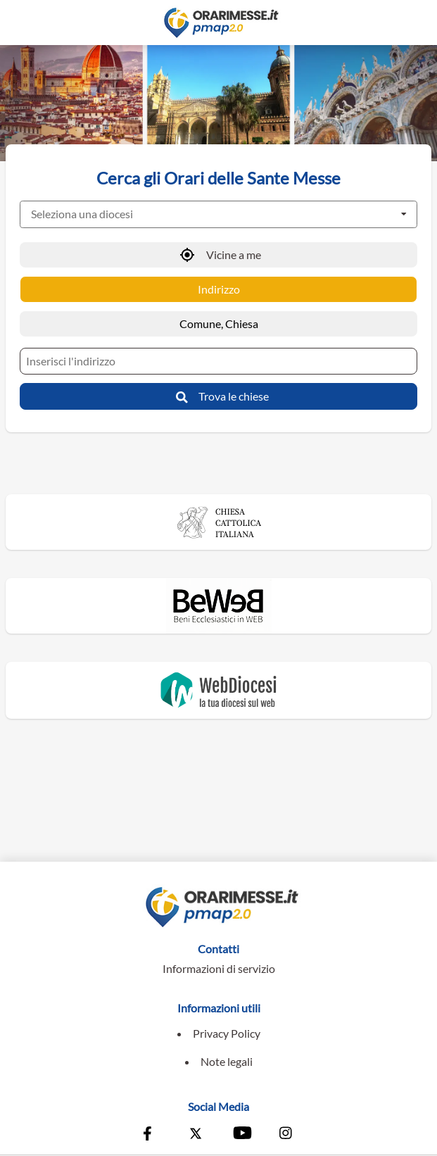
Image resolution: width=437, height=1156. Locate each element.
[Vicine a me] (218, 255)
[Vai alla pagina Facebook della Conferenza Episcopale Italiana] (150, 1134)
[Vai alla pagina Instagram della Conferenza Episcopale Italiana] (286, 1134)
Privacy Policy (226, 1033)
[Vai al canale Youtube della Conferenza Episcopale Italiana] (241, 1134)
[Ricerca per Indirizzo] (218, 289)
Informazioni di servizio (219, 968)
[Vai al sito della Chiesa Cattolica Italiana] (219, 522)
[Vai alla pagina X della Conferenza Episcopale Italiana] (195, 1134)
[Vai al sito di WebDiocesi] (219, 690)
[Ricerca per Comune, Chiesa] (218, 324)
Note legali (227, 1061)
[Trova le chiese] (218, 396)
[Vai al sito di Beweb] (219, 606)
